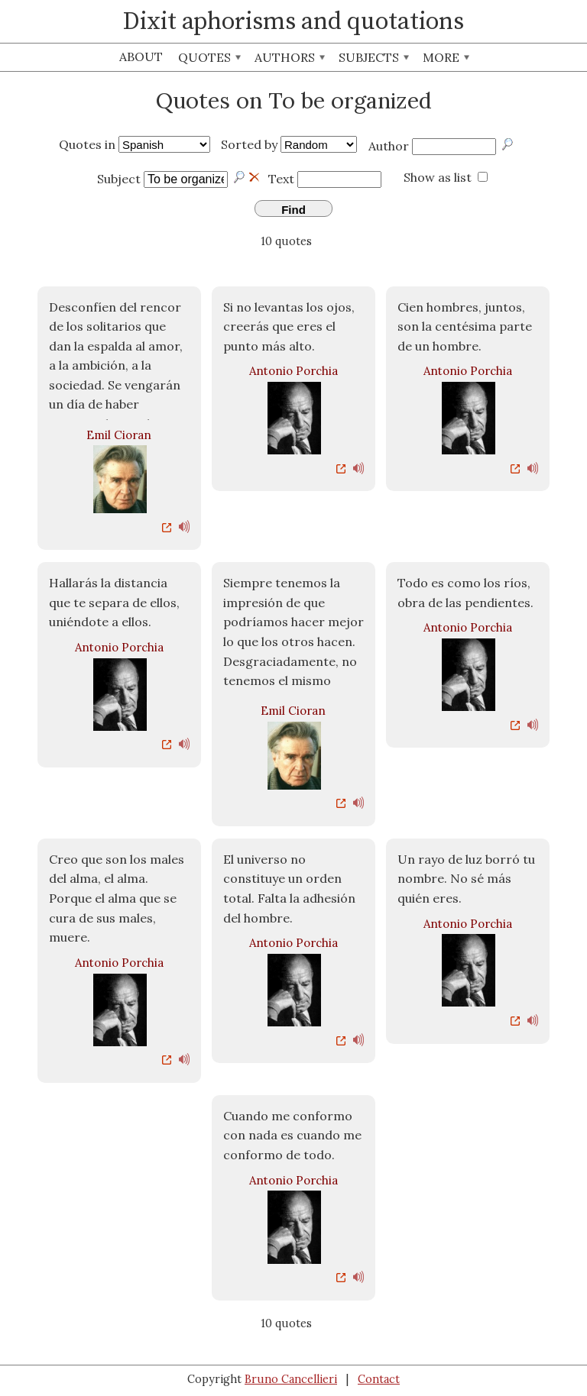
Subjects (374, 57)
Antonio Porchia (293, 371)
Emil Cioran (118, 435)
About (141, 56)
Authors (290, 57)
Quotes (209, 57)
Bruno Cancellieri (291, 1379)
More (446, 57)
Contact (379, 1379)
